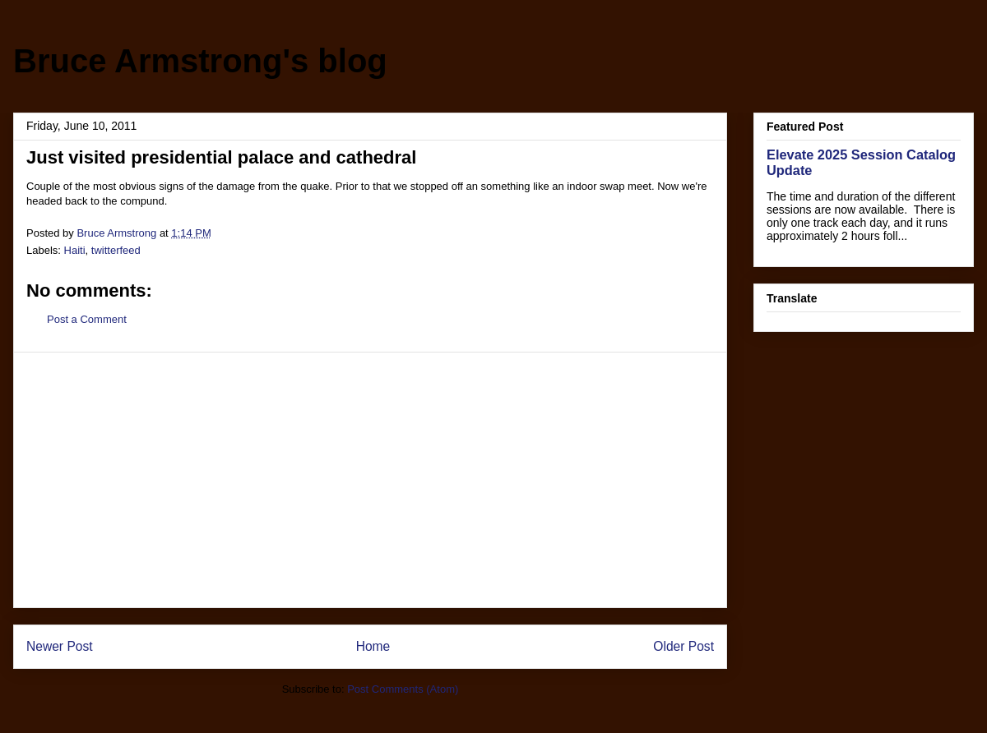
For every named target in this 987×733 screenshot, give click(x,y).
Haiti (75, 250)
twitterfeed (116, 250)
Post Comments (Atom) (402, 689)
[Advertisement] (370, 480)
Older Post (683, 646)
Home (373, 646)
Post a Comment (87, 319)
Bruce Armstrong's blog (200, 61)
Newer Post (59, 646)
